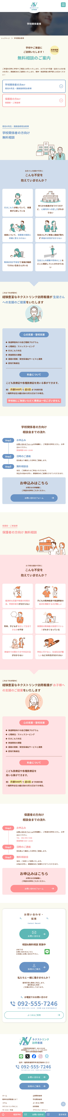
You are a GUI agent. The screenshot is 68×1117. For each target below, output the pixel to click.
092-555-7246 (26, 838)
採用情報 (36, 1106)
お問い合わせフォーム (24, 444)
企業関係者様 (37, 1096)
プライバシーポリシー (40, 1110)
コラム (4, 1103)
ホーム (4, 1096)
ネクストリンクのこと (10, 1106)
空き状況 (56, 1114)
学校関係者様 (37, 1099)
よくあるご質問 (34, 1015)
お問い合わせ (34, 933)
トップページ (5, 38)
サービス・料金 (7, 1110)
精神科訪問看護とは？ (10, 1099)
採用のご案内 (34, 967)
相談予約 (11, 1114)
